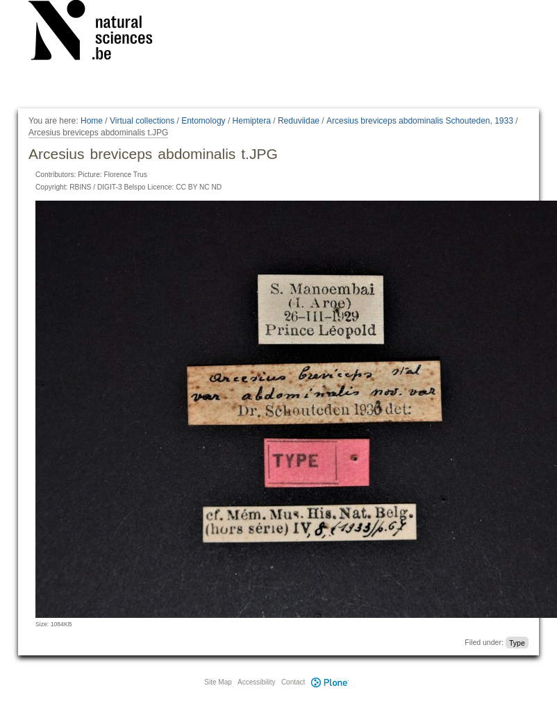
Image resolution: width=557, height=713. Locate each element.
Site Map (217, 682)
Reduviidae (298, 121)
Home (92, 121)
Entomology (203, 121)
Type (517, 642)
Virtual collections (142, 121)
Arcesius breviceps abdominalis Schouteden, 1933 (419, 121)
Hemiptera (252, 121)
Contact (293, 682)
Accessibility (256, 682)
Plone (330, 682)
